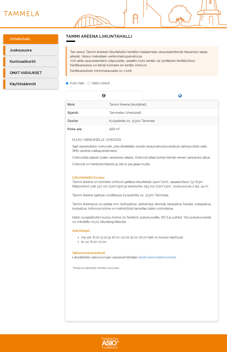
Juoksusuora (21, 50)
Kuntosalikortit (23, 61)
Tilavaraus (110, 348)
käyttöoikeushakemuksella (157, 257)
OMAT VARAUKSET (26, 73)
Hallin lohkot (98, 83)
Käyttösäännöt (23, 84)
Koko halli (75, 83)
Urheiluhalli (20, 39)
